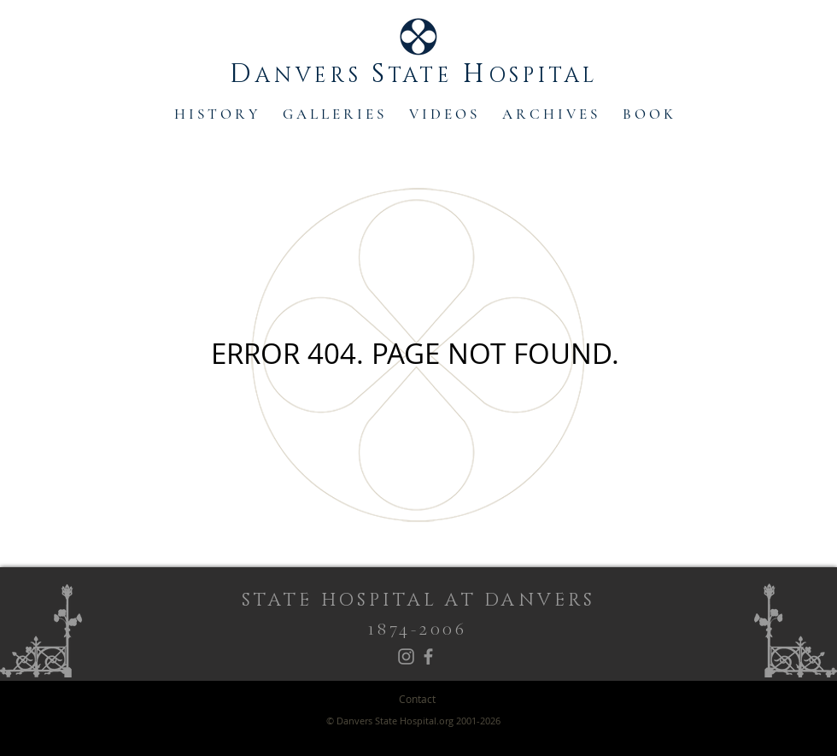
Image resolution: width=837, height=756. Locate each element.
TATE (426, 76)
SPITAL (558, 76)
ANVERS (313, 76)
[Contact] (417, 699)
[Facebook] (428, 656)
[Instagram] (406, 656)
